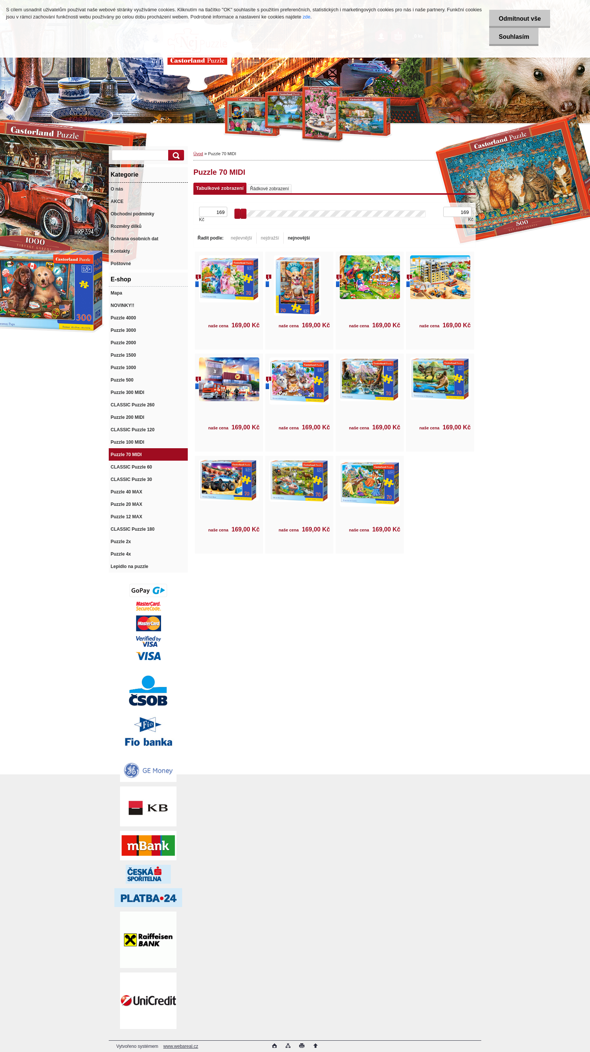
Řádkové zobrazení (269, 188)
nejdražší (270, 238)
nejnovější (299, 238)
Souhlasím (514, 37)
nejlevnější (241, 238)
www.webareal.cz (180, 1046)
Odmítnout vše (520, 18)
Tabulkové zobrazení (219, 188)
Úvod (198, 153)
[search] (175, 155)
